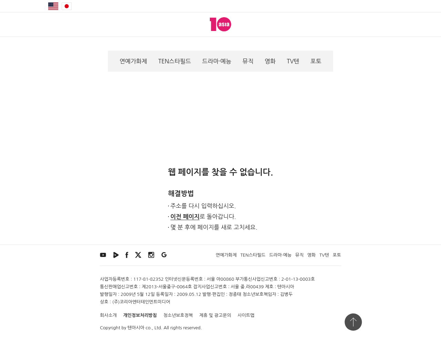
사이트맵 (246, 315)
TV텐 (293, 61)
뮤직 (248, 61)
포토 (315, 61)
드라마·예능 (217, 61)
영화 (270, 61)
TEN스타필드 (174, 61)
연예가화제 (133, 61)
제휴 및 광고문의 (215, 315)
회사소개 (108, 315)
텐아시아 (135, 328)
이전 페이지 (185, 217)
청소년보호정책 (178, 315)
